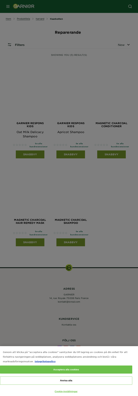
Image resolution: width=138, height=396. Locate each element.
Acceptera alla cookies (66, 373)
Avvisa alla (66, 384)
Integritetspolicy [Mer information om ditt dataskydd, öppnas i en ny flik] (45, 364)
